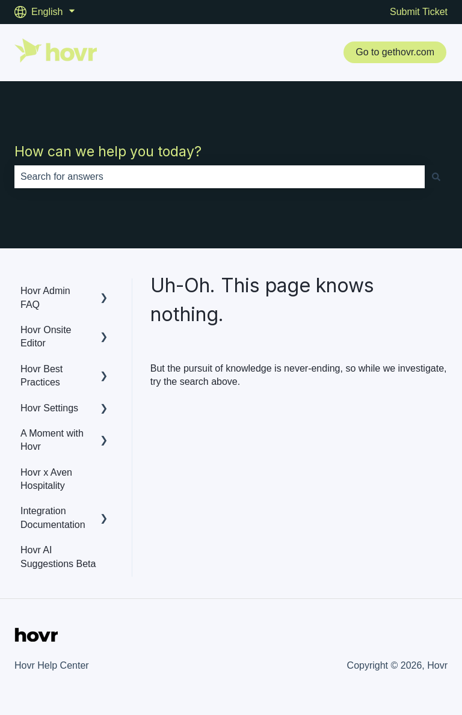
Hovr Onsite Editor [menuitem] (45, 336)
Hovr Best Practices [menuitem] (41, 375)
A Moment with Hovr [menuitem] (52, 440)
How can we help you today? (108, 151)
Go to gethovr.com (395, 52)
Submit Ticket (419, 12)
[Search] (436, 176)
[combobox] (219, 176)
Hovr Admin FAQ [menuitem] (45, 297)
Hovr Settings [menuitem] (49, 408)
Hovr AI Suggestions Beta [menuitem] (58, 556)
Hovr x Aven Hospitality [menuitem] (46, 479)
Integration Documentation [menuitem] (52, 517)
